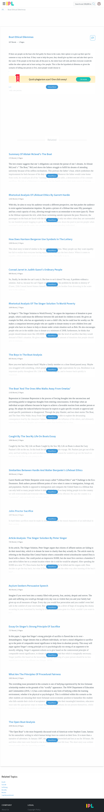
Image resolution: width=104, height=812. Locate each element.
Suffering (4, 764)
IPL (3, 10)
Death (3, 759)
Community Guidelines (37, 790)
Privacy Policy (33, 796)
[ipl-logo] (10, 5)
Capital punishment (8, 772)
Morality (4, 767)
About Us (5, 787)
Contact (5, 790)
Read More (52, 153)
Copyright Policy (34, 787)
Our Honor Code (34, 793)
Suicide (4, 762)
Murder (4, 770)
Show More (52, 64)
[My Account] (99, 4)
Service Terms (33, 799)
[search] (93, 4)
